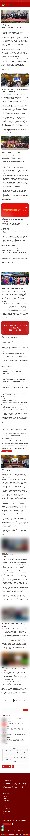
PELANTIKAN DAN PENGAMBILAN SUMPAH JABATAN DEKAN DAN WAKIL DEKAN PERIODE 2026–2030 (16, 730)
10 (19, 700)
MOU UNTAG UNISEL (6, 470)
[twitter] (3, 766)
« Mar (14, 761)
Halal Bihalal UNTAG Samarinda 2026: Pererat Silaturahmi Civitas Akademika (16, 719)
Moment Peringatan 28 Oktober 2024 (10, 152)
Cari (25, 709)
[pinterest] (13, 766)
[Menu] (27, 4)
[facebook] (6, 766)
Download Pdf (7, 451)
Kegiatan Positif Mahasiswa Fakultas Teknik (12, 288)
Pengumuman (6, 221)
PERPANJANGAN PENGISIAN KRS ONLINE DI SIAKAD (15, 724)
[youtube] (9, 766)
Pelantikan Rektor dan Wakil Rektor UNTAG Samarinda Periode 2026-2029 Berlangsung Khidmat (15, 741)
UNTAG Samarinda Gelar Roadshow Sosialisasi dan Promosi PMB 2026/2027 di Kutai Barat (17, 735)
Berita (2, 92)
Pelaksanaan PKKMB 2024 (8, 554)
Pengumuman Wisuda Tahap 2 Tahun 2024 (12, 219)
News (5, 92)
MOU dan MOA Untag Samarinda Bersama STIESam (14, 669)
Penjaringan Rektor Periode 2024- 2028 (11, 337)
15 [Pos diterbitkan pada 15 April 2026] (10, 755)
